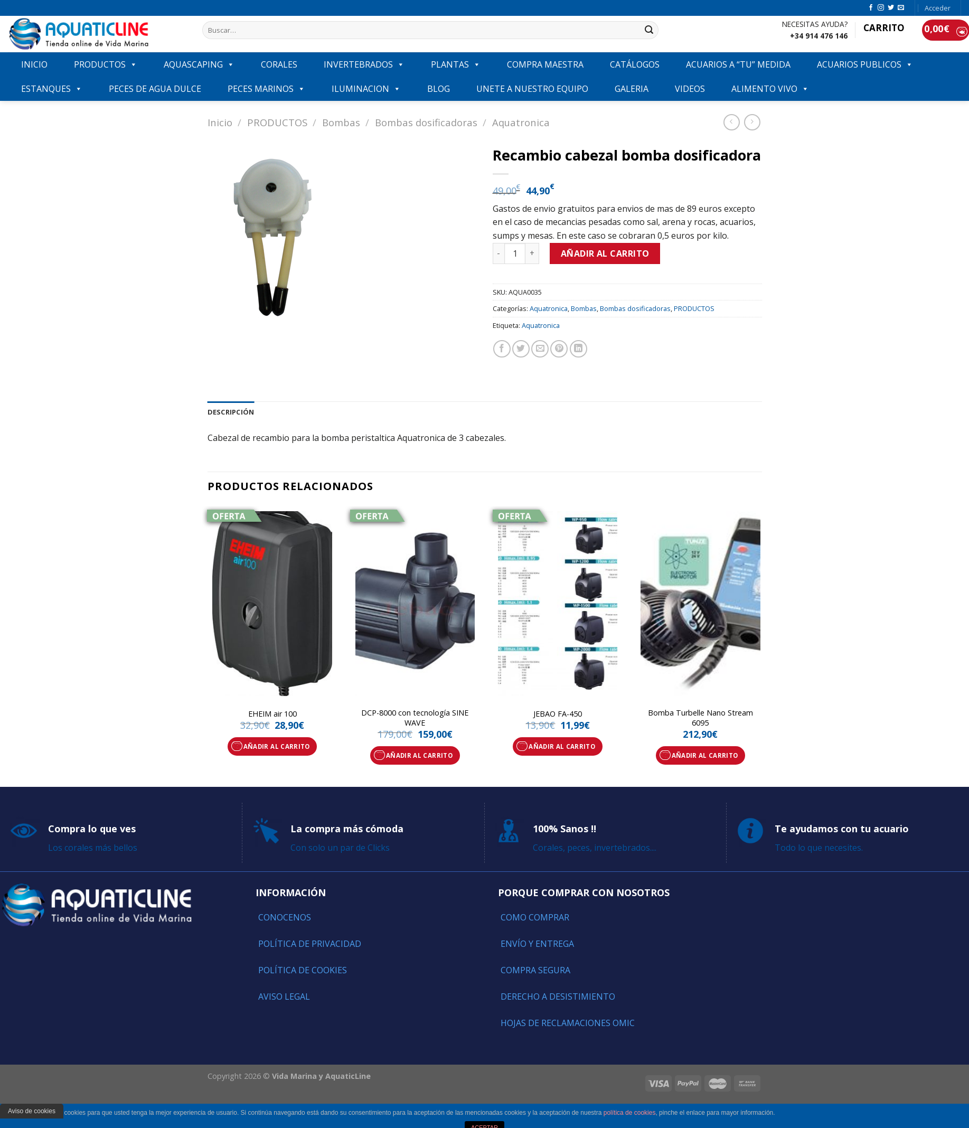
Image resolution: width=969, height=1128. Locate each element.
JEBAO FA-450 (557, 714)
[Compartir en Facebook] (502, 349)
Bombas (341, 122)
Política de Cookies (302, 970)
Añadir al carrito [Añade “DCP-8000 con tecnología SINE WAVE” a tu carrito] (419, 755)
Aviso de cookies (31, 1111)
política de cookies (630, 1112)
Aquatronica (521, 122)
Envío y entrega (537, 944)
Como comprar (535, 917)
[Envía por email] (540, 349)
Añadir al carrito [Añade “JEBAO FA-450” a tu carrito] (562, 746)
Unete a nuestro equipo (532, 89)
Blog (438, 89)
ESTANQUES (51, 89)
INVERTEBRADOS (364, 64)
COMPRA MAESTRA (545, 64)
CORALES (279, 64)
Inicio (220, 122)
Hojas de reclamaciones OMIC (568, 1023)
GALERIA (631, 89)
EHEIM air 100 (272, 714)
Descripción (231, 412)
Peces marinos (266, 89)
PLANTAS (456, 64)
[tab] (231, 411)
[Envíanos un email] (901, 8)
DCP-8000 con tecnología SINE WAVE (414, 718)
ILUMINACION (366, 89)
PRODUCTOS (105, 64)
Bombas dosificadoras (426, 122)
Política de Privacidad (309, 944)
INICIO (34, 64)
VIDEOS (690, 89)
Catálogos (635, 64)
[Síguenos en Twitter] (891, 8)
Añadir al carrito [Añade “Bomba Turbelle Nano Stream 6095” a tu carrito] (705, 755)
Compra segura (535, 970)
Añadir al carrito (605, 253)
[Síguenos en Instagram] (881, 8)
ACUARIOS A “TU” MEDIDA (738, 64)
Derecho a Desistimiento (558, 996)
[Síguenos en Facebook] (871, 8)
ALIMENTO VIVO (770, 89)
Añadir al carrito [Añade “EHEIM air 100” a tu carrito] (276, 746)
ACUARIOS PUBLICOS (865, 64)
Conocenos (284, 917)
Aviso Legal (284, 996)
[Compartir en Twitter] (521, 349)
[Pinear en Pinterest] (559, 349)
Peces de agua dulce (155, 89)
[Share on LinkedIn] (578, 349)
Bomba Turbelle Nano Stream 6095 (700, 718)
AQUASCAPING (199, 64)
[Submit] (649, 30)
